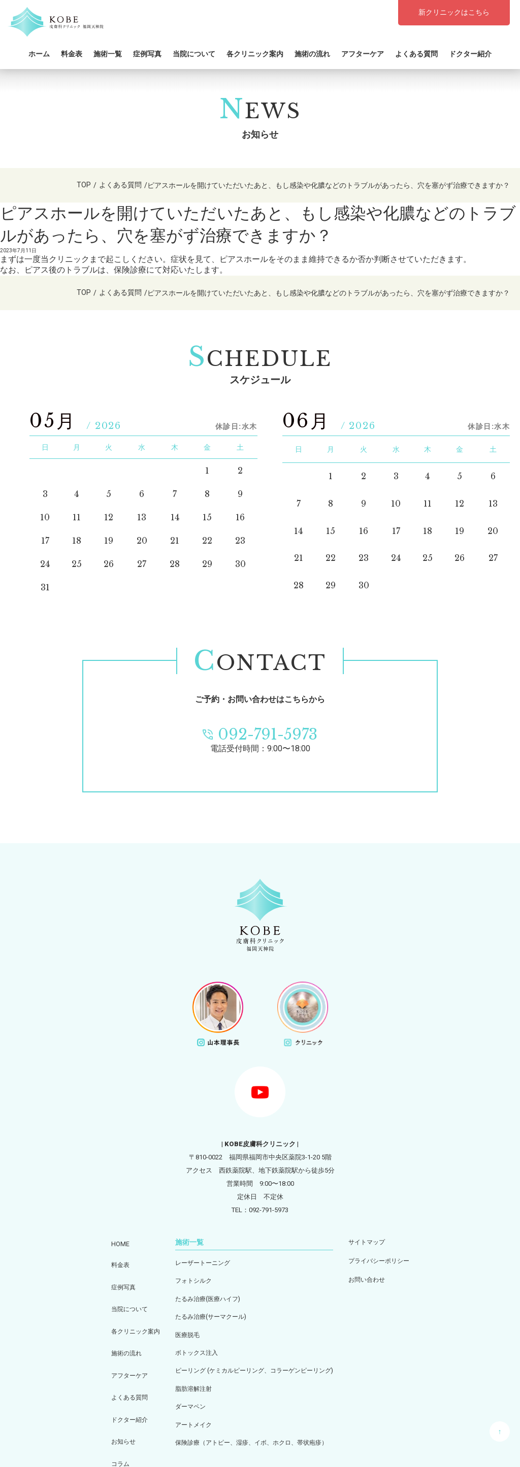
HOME (109, 1241)
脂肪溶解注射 (188, 1379)
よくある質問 (416, 53)
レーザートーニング (198, 1262)
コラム (110, 1407)
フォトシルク (188, 1279)
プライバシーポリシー (387, 1258)
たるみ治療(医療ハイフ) (203, 1295)
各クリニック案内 (254, 53)
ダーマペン (184, 1396)
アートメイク (188, 1413)
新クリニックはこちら (454, 12)
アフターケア (362, 53)
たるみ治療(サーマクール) (206, 1312)
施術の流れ (312, 53)
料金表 (71, 53)
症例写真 (147, 53)
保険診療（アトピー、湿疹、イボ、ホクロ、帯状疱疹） (250, 1429)
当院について (194, 53)
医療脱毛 (181, 1329)
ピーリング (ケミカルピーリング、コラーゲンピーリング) (253, 1362)
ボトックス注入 (191, 1346)
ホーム (39, 53)
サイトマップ (374, 1241)
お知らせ (113, 1390)
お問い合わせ (374, 1275)
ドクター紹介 (470, 53)
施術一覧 (107, 53)
